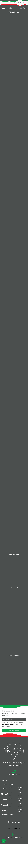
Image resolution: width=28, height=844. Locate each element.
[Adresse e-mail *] (14, 719)
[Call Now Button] (3, 841)
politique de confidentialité (9, 724)
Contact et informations (14, 838)
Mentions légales (14, 828)
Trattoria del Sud (6, 8)
